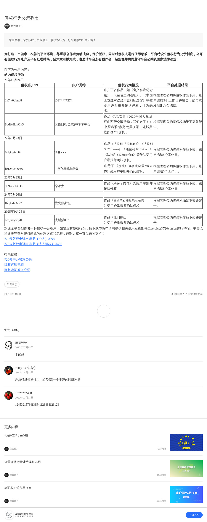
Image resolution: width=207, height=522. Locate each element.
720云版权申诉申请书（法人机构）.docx (33, 244)
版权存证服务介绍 (17, 270)
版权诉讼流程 (14, 265)
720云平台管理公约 (18, 259)
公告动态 (12, 284)
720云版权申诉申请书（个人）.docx (29, 239)
